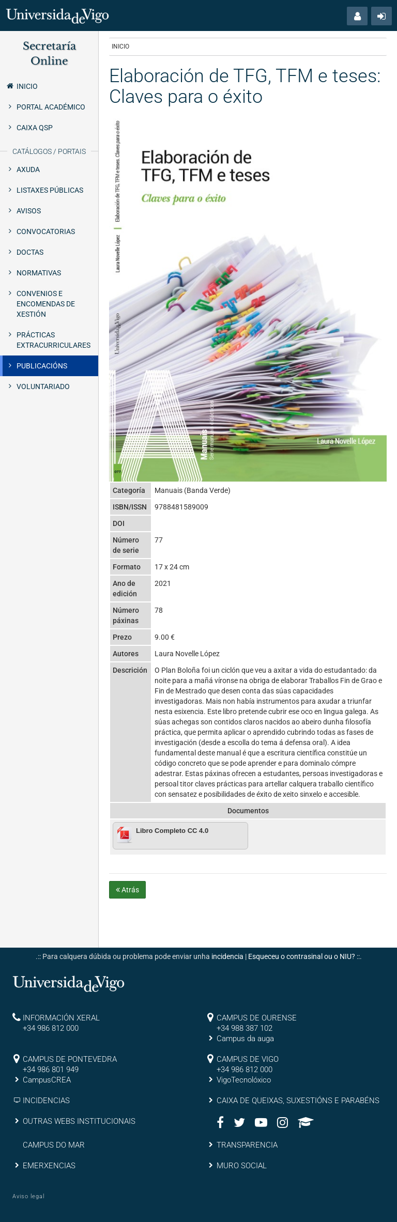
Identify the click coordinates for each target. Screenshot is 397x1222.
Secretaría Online (49, 53)
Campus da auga (245, 1038)
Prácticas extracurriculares (53, 340)
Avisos (29, 211)
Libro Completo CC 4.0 (172, 830)
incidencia (227, 956)
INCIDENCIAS (46, 1100)
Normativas (39, 273)
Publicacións (42, 366)
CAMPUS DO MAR (54, 1145)
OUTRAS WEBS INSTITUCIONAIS (79, 1121)
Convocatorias (46, 231)
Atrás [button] (127, 890)
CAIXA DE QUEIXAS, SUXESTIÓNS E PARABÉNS (298, 1100)
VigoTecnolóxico (244, 1080)
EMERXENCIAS (49, 1165)
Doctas (30, 252)
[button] (357, 16)
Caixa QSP (35, 127)
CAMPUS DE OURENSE (257, 1018)
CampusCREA (47, 1080)
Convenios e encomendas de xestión (46, 303)
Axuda (28, 169)
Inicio (21, 86)
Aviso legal (28, 1196)
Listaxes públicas (50, 190)
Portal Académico (51, 107)
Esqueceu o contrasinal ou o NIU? (301, 956)
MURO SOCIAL (242, 1165)
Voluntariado (43, 386)
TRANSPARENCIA (247, 1145)
